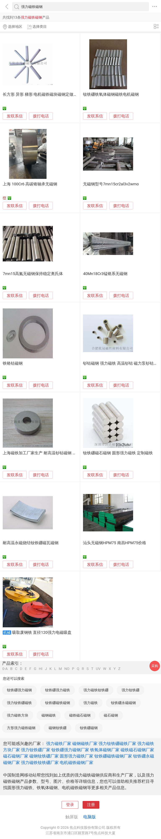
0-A (5, 669)
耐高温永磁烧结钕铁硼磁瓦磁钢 (30, 543)
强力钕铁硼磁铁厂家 (117, 743)
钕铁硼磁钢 (89, 728)
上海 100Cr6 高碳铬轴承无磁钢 (30, 184)
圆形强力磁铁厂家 (76, 756)
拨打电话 (41, 116)
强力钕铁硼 (130, 690)
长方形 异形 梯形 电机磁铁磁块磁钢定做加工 (42, 94)
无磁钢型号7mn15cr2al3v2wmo (111, 184)
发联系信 (15, 116)
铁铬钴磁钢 (13, 363)
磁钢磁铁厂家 (84, 743)
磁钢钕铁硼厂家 (44, 756)
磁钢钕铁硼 (57, 728)
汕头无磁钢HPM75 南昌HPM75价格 (114, 543)
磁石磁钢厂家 (15, 756)
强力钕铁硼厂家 (35, 749)
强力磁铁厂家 (58, 743)
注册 (91, 804)
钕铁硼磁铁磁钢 (57, 703)
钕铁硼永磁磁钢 (123, 703)
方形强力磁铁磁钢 (21, 728)
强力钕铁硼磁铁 (19, 703)
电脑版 (89, 816)
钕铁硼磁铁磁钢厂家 (113, 756)
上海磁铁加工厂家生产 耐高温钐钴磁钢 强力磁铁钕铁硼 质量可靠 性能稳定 (68, 453)
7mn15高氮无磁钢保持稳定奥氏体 (33, 273)
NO (66, 669)
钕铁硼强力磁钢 (19, 690)
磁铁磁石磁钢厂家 (137, 749)
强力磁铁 (90, 703)
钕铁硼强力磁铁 (57, 690)
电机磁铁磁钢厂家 (76, 762)
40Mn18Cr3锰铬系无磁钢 (105, 273)
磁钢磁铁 (49, 715)
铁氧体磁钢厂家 (104, 749)
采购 (154, 666)
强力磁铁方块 (17, 715)
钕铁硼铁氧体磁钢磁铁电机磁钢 (111, 94)
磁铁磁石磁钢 (80, 715)
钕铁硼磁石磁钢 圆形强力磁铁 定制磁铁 (118, 453)
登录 (70, 804)
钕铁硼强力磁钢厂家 (70, 749)
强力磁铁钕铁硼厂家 (40, 762)
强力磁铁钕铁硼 (95, 690)
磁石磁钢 (111, 715)
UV (98, 669)
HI (40, 669)
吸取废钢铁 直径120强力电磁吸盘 (41, 632)
